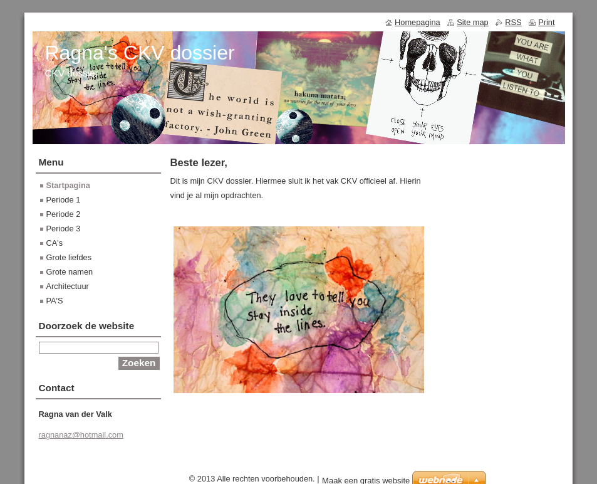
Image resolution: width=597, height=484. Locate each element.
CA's (54, 243)
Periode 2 (63, 214)
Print (546, 22)
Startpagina (68, 185)
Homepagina (417, 22)
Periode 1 (63, 199)
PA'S (54, 300)
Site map (473, 22)
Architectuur (67, 286)
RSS (513, 22)
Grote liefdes (69, 257)
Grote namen (69, 271)
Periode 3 (63, 228)
